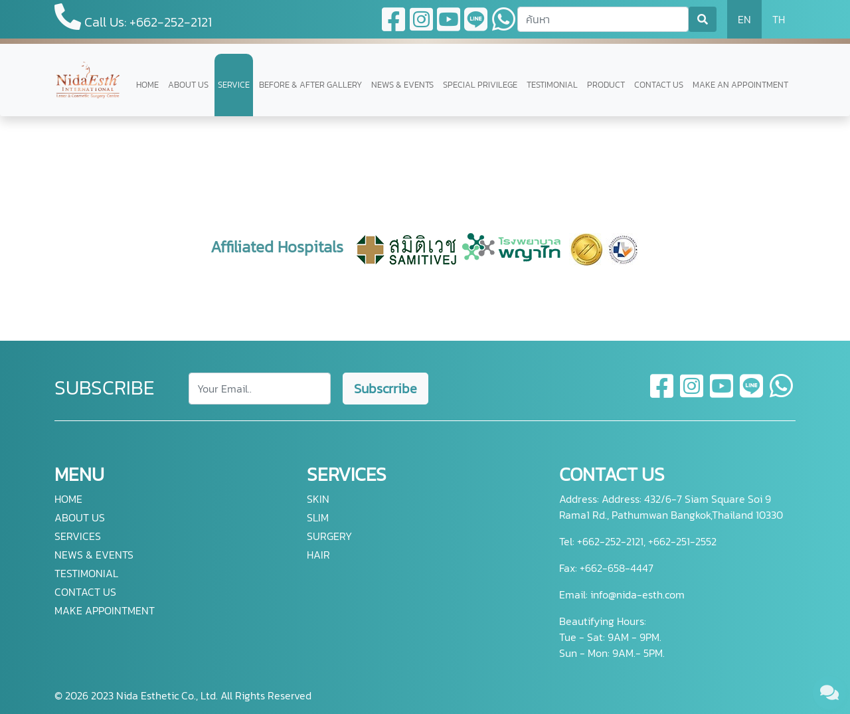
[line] (752, 394)
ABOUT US (188, 84)
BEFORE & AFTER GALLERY (310, 84)
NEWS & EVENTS (402, 84)
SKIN (318, 499)
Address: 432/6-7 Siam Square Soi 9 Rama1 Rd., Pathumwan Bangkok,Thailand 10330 (671, 507)
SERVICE (234, 84)
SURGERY (329, 536)
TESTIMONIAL (552, 84)
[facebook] (662, 394)
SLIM (318, 517)
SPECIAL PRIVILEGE (480, 84)
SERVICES (77, 536)
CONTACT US (658, 84)
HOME (147, 84)
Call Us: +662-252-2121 (133, 17)
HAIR (318, 555)
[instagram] (692, 394)
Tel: (566, 541)
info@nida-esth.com (637, 594)
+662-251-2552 (681, 541)
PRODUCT (606, 84)
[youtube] (722, 394)
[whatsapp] (781, 394)
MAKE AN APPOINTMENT (740, 84)
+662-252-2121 (608, 541)
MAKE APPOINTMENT (104, 610)
